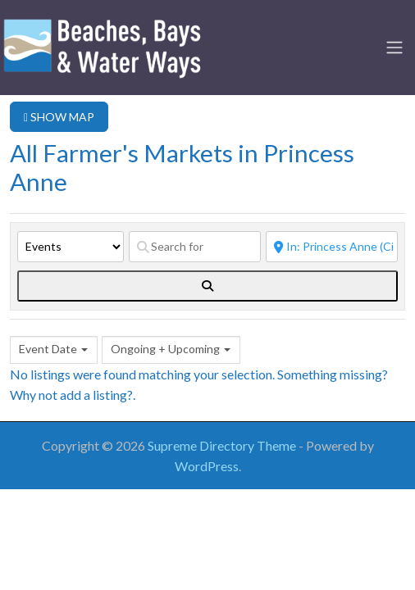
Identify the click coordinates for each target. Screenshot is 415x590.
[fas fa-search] (207, 286)
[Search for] (195, 246)
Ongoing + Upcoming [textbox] (165, 349)
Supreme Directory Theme (223, 445)
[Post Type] (70, 246)
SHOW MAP (59, 117)
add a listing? (96, 394)
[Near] (332, 246)
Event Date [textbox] (48, 349)
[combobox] (54, 350)
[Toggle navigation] (394, 47)
